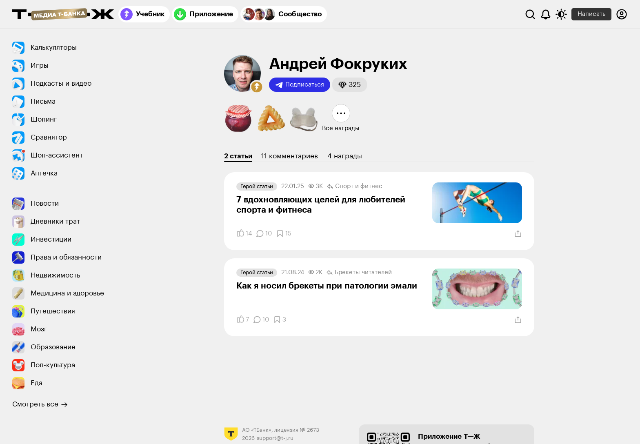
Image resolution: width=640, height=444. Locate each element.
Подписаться (299, 85)
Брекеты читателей (359, 272)
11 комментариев (289, 156)
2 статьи (238, 156)
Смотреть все (40, 404)
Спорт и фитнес (354, 186)
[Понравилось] (244, 233)
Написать (591, 14)
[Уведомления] (546, 14)
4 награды (344, 156)
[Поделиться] (518, 234)
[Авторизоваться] (622, 14)
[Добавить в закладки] (283, 233)
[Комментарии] (264, 233)
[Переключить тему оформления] (561, 14)
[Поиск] (530, 14)
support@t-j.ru (275, 438)
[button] (257, 87)
